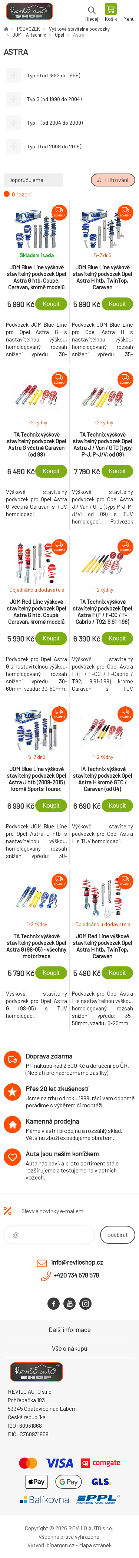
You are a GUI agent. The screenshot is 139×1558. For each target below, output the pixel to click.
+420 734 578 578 (76, 1275)
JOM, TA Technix (29, 35)
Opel (59, 35)
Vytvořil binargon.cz (51, 1545)
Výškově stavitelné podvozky (79, 29)
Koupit (51, 304)
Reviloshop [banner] (29, 13)
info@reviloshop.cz (77, 1262)
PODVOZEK (28, 29)
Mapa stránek (95, 1545)
